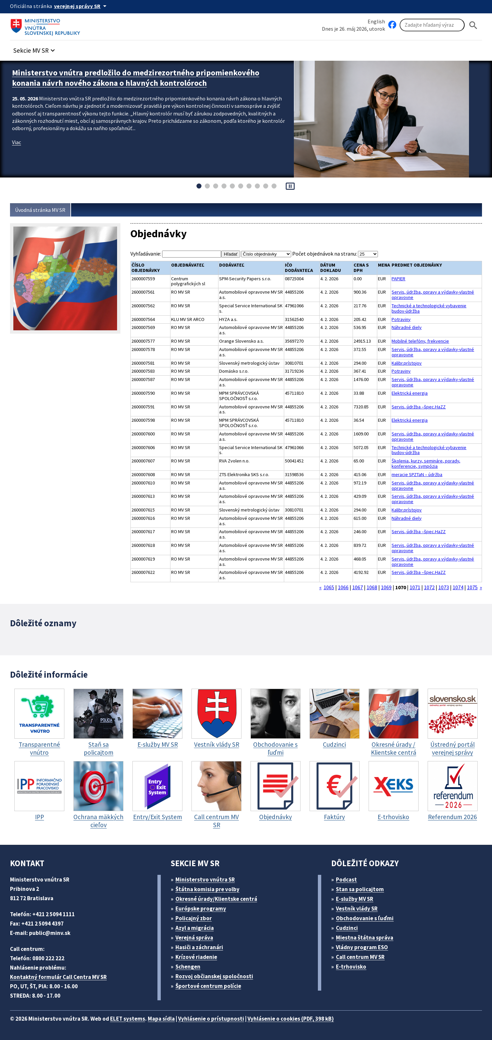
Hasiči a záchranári (199, 947)
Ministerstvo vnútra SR (205, 879)
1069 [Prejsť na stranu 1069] (386, 587)
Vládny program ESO (362, 947)
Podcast (346, 879)
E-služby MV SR (354, 899)
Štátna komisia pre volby (207, 889)
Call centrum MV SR (360, 957)
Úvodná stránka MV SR (40, 210)
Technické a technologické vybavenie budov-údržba (429, 308)
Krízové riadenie (196, 957)
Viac (16, 142)
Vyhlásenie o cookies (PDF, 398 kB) (291, 1018)
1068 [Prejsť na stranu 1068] (372, 587)
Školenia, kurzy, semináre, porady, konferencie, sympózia (426, 463)
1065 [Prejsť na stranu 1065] (329, 587)
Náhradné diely (407, 327)
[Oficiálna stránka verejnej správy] (81, 6)
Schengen (187, 966)
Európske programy (200, 908)
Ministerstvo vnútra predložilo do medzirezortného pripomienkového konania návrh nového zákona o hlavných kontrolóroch (135, 77)
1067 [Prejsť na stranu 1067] (357, 587)
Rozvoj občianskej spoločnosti (214, 976)
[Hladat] (473, 25)
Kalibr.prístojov (407, 363)
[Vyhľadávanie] (432, 25)
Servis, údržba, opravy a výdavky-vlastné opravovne (433, 295)
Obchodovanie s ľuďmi (365, 918)
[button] (35, 48)
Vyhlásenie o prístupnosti (211, 1018)
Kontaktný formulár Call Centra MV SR (58, 977)
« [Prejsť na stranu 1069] (320, 587)
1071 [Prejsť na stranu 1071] (415, 587)
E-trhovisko (351, 966)
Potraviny (401, 319)
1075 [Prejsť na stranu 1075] (472, 587)
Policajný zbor (193, 918)
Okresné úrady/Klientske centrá (216, 899)
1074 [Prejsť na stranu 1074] (458, 587)
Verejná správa (194, 937)
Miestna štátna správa (364, 937)
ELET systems (127, 1018)
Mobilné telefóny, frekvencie (420, 341)
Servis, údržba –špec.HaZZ (419, 407)
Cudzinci (347, 928)
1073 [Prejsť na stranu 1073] (443, 587)
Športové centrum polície (208, 986)
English (376, 21)
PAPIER (398, 279)
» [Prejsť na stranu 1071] (481, 587)
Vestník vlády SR (357, 908)
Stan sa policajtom (360, 889)
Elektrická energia (410, 393)
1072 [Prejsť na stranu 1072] (429, 587)
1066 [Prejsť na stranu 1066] (343, 587)
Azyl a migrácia (194, 928)
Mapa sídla (161, 1018)
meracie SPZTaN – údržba (417, 474)
